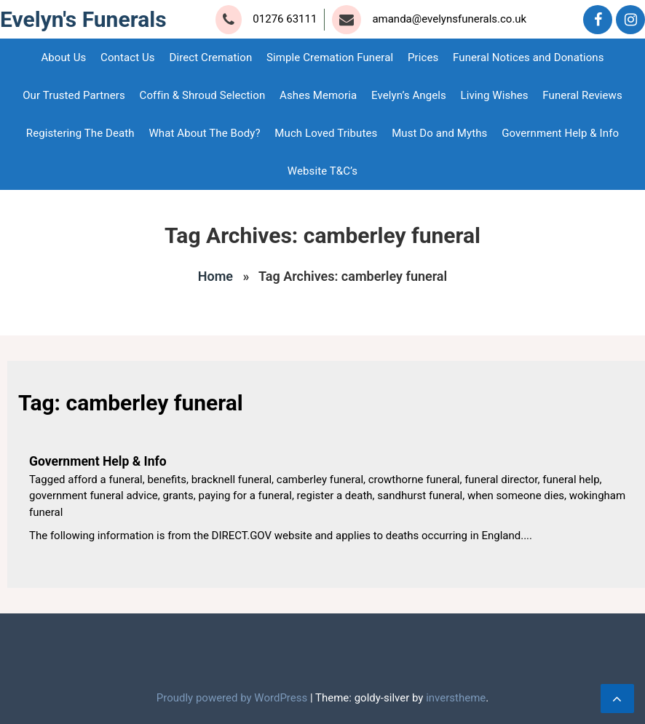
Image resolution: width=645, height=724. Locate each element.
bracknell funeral (231, 479)
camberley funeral (320, 479)
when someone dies (515, 495)
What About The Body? (204, 133)
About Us (63, 57)
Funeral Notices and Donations (528, 57)
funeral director (500, 479)
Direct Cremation (210, 57)
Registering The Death (80, 133)
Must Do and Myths (439, 133)
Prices (423, 57)
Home (215, 276)
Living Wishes (495, 95)
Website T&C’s (322, 171)
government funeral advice (93, 495)
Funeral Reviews (582, 95)
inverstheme (456, 697)
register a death (335, 495)
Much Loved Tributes (325, 133)
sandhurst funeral (419, 495)
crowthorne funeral (414, 479)
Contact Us (127, 57)
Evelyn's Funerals (83, 19)
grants (177, 495)
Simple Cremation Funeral (329, 57)
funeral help (570, 479)
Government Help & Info (560, 133)
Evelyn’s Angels (408, 95)
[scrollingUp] (617, 698)
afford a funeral (105, 479)
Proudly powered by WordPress (233, 697)
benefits (166, 479)
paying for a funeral (244, 495)
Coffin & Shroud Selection (203, 95)
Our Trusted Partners (74, 95)
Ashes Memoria (318, 95)
